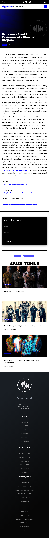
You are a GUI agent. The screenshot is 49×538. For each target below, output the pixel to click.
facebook (24, 437)
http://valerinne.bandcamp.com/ (15, 184)
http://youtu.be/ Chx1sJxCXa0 (14, 170)
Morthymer (24, 523)
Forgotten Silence (24, 519)
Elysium (24, 512)
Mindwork (24, 527)
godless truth (24, 515)
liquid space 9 (25, 483)
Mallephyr (24, 501)
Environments (28, 255)
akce (24, 430)
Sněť (25, 530)
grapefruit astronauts (24, 490)
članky (24, 426)
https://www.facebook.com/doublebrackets (19, 204)
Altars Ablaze (24, 498)
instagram (24, 441)
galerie (24, 433)
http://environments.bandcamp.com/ (17, 193)
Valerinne (17, 255)
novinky (24, 422)
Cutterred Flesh (24, 486)
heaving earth (24, 494)
